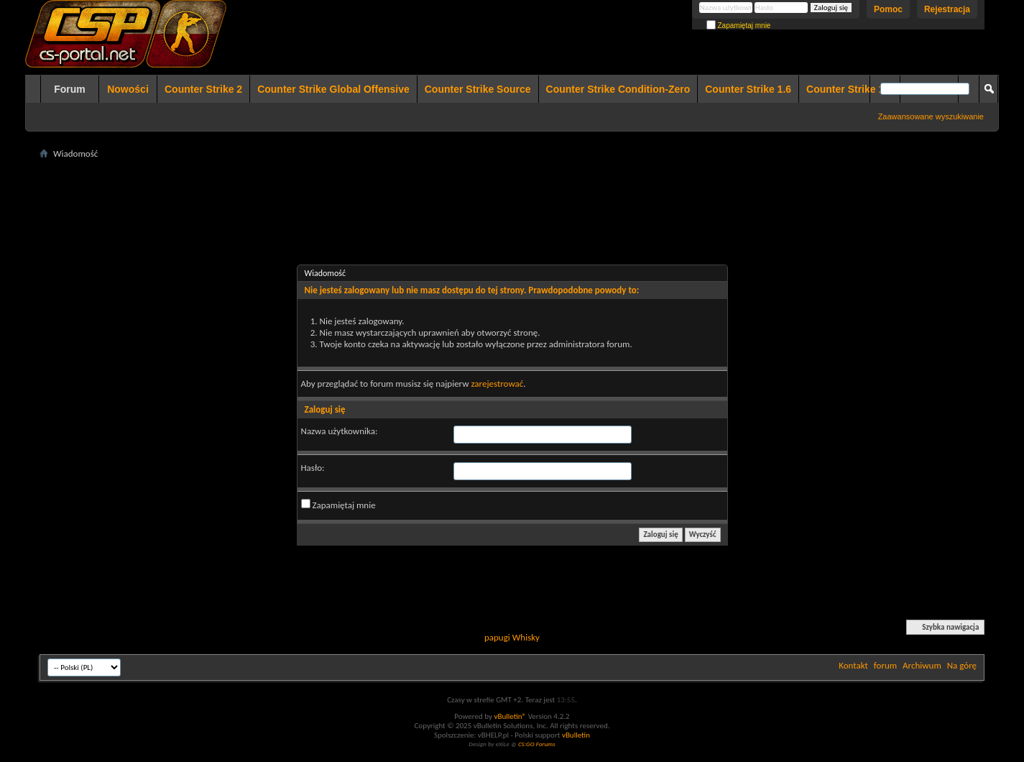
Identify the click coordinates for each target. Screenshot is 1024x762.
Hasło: (313, 467)
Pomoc (888, 9)
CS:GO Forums (536, 744)
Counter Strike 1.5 (849, 89)
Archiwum (922, 665)
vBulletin (576, 735)
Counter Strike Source (478, 89)
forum (885, 665)
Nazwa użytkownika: (339, 431)
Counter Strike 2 (203, 89)
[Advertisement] (512, 194)
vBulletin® (510, 716)
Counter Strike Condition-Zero (618, 89)
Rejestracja (947, 9)
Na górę (962, 665)
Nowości (128, 89)
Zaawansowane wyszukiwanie (931, 116)
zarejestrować (497, 383)
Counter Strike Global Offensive (333, 89)
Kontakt (853, 665)
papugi (497, 637)
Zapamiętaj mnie (738, 25)
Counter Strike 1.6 (748, 89)
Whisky (526, 637)
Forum (70, 89)
